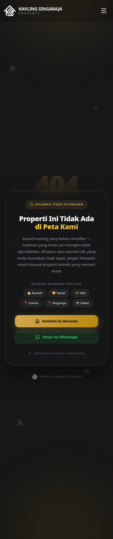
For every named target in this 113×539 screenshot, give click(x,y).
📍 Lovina (31, 303)
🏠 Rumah (34, 293)
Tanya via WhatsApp (56, 337)
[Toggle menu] (103, 10)
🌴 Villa (80, 293)
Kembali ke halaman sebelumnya (56, 353)
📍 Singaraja (57, 303)
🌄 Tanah (58, 293)
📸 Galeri (82, 303)
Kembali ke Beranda (56, 321)
